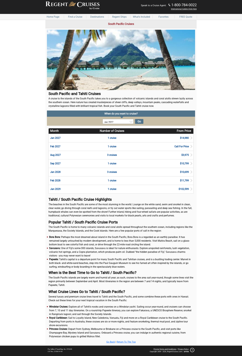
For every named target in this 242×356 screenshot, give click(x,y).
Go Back (110, 342)
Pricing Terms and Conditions (165, 349)
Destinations (97, 16)
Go (139, 121)
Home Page (53, 16)
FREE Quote (185, 16)
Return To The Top (126, 342)
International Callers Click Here (184, 9)
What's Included (141, 16)
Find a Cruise (75, 16)
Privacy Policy (183, 349)
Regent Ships (119, 16)
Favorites (164, 16)
